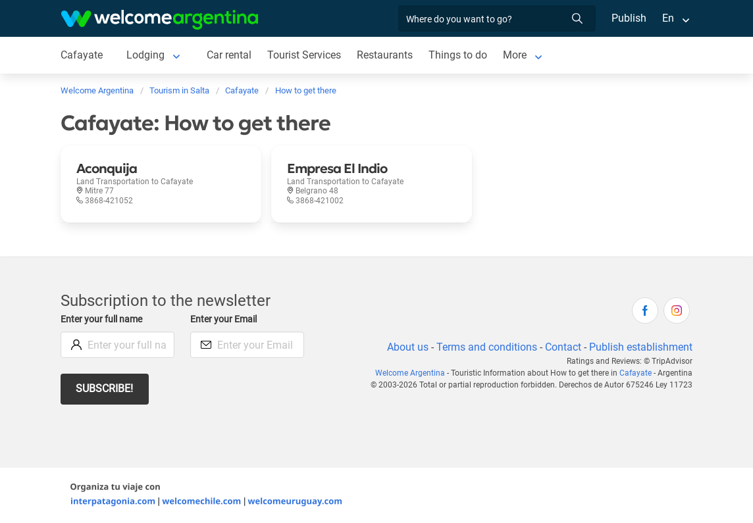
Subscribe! (105, 388)
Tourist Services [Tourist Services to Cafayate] (304, 55)
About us (405, 347)
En (668, 18)
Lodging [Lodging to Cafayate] (144, 55)
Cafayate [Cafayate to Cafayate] (81, 55)
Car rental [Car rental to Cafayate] (228, 55)
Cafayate (636, 373)
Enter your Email (225, 319)
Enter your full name (103, 319)
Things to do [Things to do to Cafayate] (459, 55)
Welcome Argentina (415, 373)
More (516, 55)
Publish (628, 18)
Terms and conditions (484, 347)
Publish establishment (640, 347)
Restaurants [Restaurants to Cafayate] (385, 55)
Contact (562, 347)
